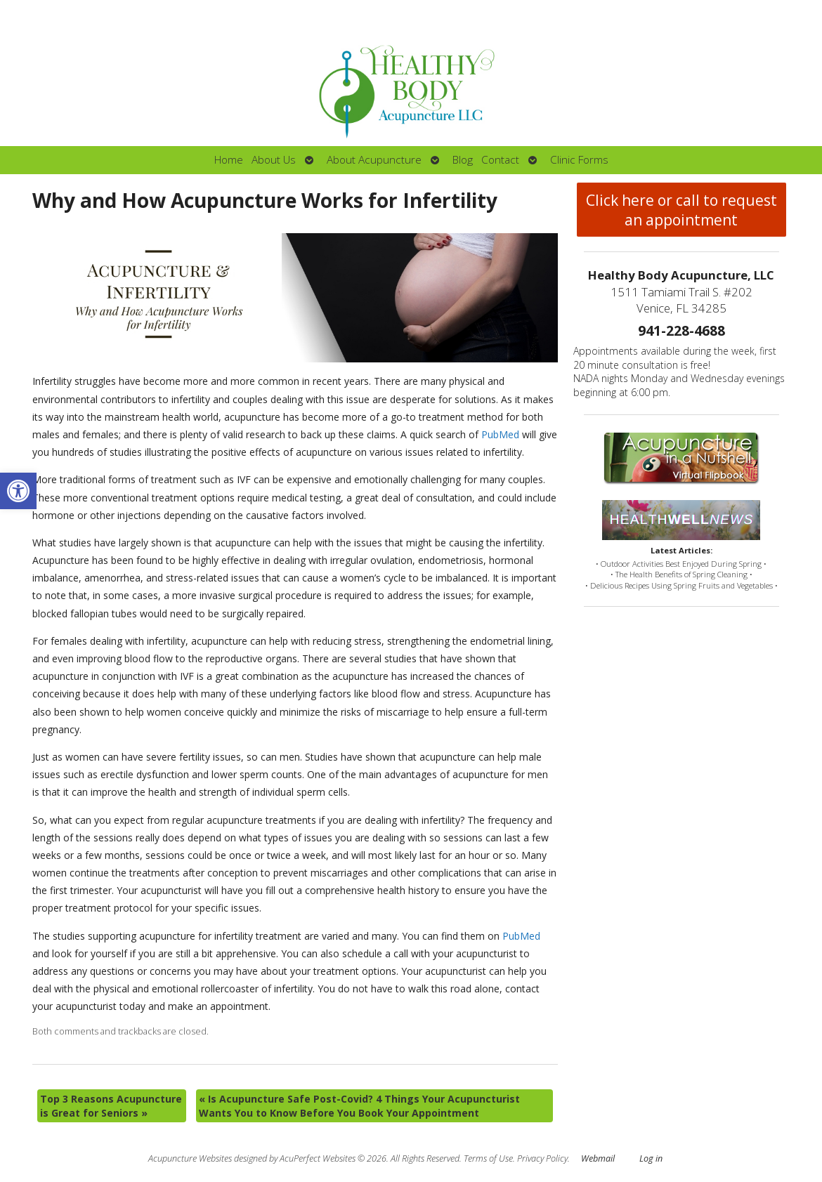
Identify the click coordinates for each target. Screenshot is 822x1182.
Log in (651, 1158)
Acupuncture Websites (190, 1158)
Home (228, 159)
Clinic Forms (579, 159)
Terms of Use (488, 1158)
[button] (18, 491)
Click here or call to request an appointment (681, 210)
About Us (274, 159)
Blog (462, 159)
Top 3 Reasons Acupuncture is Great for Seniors (111, 1105)
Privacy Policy (542, 1158)
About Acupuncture (374, 159)
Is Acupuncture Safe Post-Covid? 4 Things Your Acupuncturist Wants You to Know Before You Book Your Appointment (359, 1105)
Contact (500, 159)
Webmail (598, 1158)
